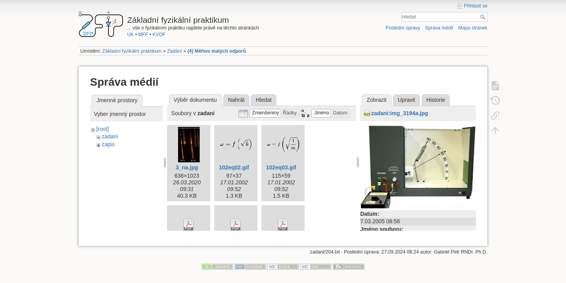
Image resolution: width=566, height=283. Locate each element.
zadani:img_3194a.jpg (399, 113)
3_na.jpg (187, 167)
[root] (102, 129)
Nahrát (236, 100)
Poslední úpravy (403, 28)
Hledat (483, 17)
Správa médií (439, 28)
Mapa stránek (472, 28)
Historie (435, 100)
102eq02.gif (234, 167)
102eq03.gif (281, 167)
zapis (108, 144)
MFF (143, 34)
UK (130, 34)
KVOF (159, 34)
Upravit (406, 100)
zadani (110, 136)
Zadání (174, 51)
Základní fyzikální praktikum (132, 51)
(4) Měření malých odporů (216, 51)
